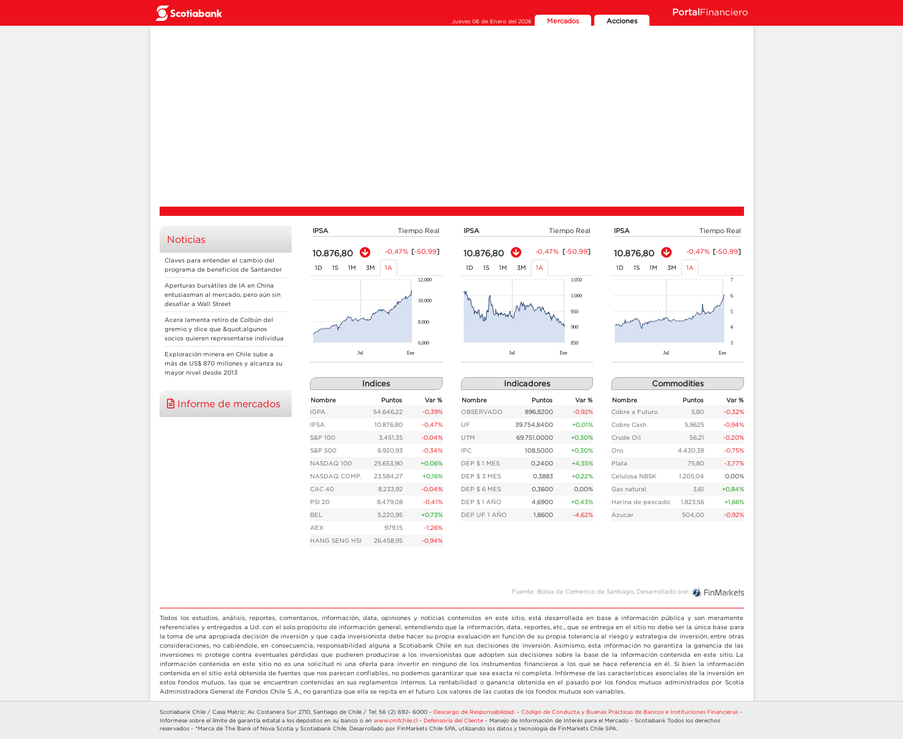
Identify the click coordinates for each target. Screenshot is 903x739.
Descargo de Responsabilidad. (474, 711)
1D (318, 267)
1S (335, 267)
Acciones (622, 21)
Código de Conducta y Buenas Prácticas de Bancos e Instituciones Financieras (629, 711)
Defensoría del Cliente (453, 720)
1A (388, 267)
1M (352, 267)
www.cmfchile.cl (395, 720)
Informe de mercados (224, 403)
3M (370, 267)
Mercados (563, 21)
